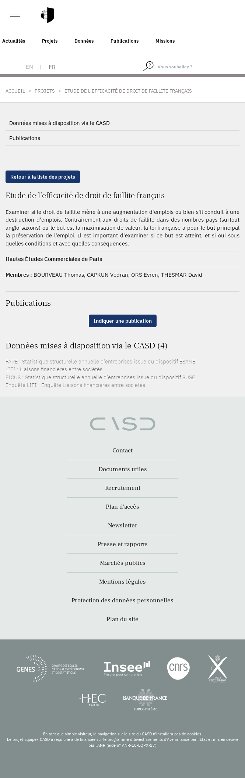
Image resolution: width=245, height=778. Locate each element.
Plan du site (122, 619)
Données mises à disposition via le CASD (59, 122)
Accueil (15, 91)
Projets (49, 41)
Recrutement (122, 488)
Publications (125, 41)
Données (84, 41)
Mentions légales (122, 582)
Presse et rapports (123, 544)
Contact (122, 451)
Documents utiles (122, 469)
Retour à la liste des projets (42, 176)
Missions (165, 41)
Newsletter (122, 525)
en (29, 66)
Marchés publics (123, 563)
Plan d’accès (122, 507)
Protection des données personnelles (122, 600)
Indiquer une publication (123, 321)
